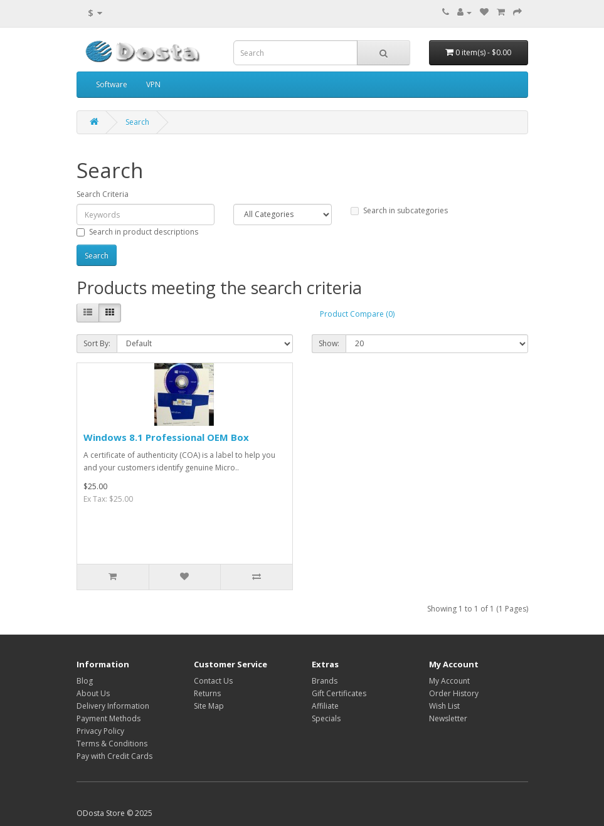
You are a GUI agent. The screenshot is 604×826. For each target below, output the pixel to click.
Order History (454, 693)
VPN (153, 84)
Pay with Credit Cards (114, 756)
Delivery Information (113, 706)
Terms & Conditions (112, 743)
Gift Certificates (339, 693)
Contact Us (213, 680)
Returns (207, 693)
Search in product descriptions (137, 231)
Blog (85, 680)
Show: (329, 343)
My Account (449, 680)
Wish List (444, 706)
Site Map (209, 706)
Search (137, 122)
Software (111, 84)
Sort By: (96, 343)
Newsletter (448, 718)
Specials (326, 718)
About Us (93, 693)
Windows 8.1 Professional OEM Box (166, 437)
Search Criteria (103, 194)
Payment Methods (108, 718)
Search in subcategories (399, 210)
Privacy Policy (100, 731)
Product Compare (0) (357, 314)
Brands (324, 680)
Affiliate (325, 706)
